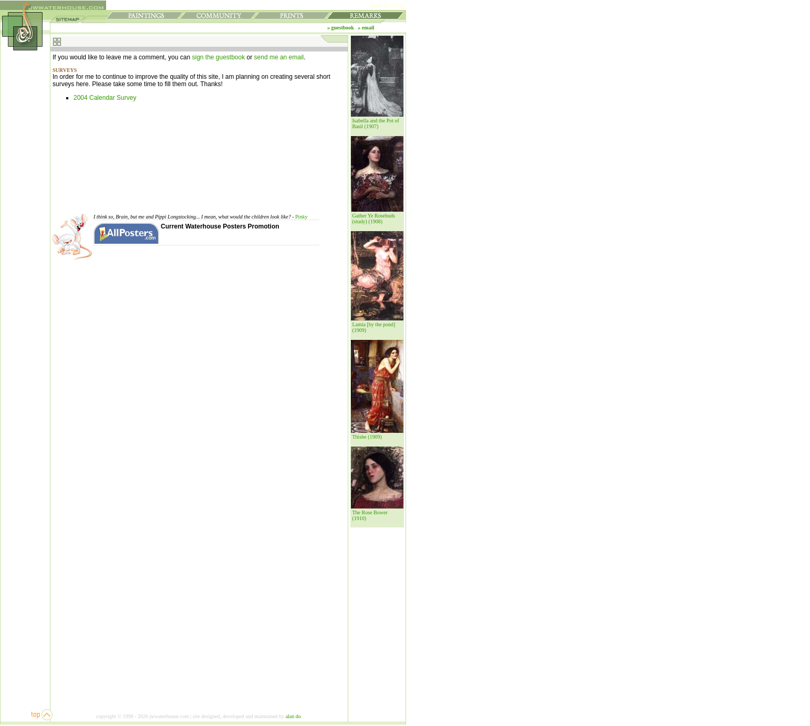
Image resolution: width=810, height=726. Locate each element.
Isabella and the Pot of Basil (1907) (375, 123)
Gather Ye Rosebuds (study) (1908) (373, 218)
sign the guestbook (218, 57)
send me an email (279, 57)
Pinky (301, 217)
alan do (293, 716)
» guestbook (340, 27)
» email (366, 27)
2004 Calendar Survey (105, 97)
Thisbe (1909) (367, 437)
